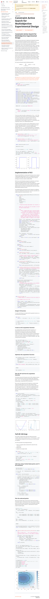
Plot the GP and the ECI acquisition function (45, 23)
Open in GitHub (19, 30)
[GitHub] (37, 2)
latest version (32, 8)
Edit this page (18, 596)
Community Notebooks (16, 2)
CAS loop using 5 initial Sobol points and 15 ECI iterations (45, 29)
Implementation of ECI (44, 11)
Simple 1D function (44, 13)
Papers (29, 1)
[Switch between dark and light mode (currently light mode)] (38, 2)
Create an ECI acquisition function (45, 16)
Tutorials (10, 1)
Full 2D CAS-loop (44, 26)
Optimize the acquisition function (44, 19)
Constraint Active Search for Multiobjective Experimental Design (44, 6)
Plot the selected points (45, 32)
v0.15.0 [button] (33, 1)
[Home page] (16, 12)
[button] (7, 4)
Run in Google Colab (29, 30)
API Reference (24, 2)
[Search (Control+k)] (44, 2)
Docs (7, 1)
